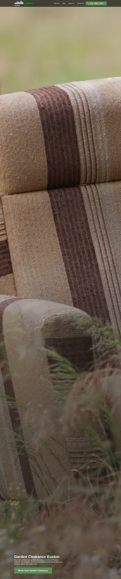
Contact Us (80, 3)
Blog (64, 3)
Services (56, 3)
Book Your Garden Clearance (33, 570)
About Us (71, 3)
